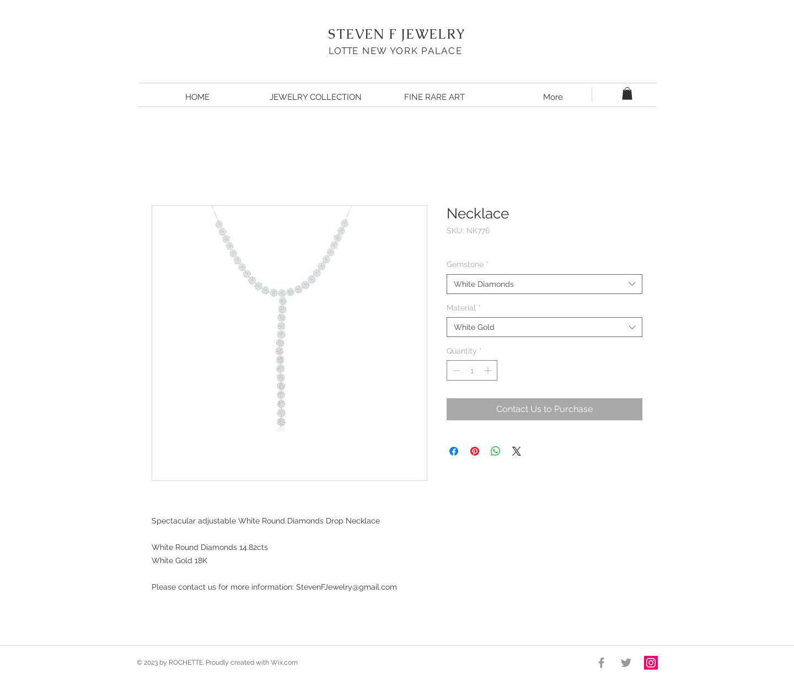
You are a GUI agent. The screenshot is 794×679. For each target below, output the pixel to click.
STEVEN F (362, 33)
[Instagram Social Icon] (651, 663)
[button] (627, 93)
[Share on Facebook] (453, 451)
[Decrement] (455, 370)
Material (464, 307)
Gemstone (468, 264)
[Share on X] (516, 451)
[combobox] (544, 284)
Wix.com (284, 662)
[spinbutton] (472, 370)
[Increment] (489, 370)
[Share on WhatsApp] (495, 451)
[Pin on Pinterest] (474, 451)
